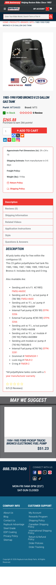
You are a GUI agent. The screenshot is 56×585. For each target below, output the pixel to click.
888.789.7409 (15, 469)
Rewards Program (38, 516)
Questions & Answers (16, 241)
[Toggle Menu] (5, 9)
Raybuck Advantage (14, 524)
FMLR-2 (28, 360)
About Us (8, 512)
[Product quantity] (7, 131)
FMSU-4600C (19, 291)
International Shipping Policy (40, 531)
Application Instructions (18, 228)
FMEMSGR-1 (31, 356)
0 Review (38, 112)
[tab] (28, 202)
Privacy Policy (11, 536)
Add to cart (28, 130)
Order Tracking (36, 547)
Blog (6, 516)
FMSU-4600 (27, 298)
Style (8, 235)
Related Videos (13, 222)
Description (11, 202)
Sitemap (8, 539)
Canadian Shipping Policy (38, 525)
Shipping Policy (37, 520)
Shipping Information (16, 215)
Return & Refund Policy (37, 538)
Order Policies (36, 543)
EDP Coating (10, 532)
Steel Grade (10, 528)
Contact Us (9, 520)
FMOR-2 (25, 363)
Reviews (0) (11, 208)
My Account (39, 9)
